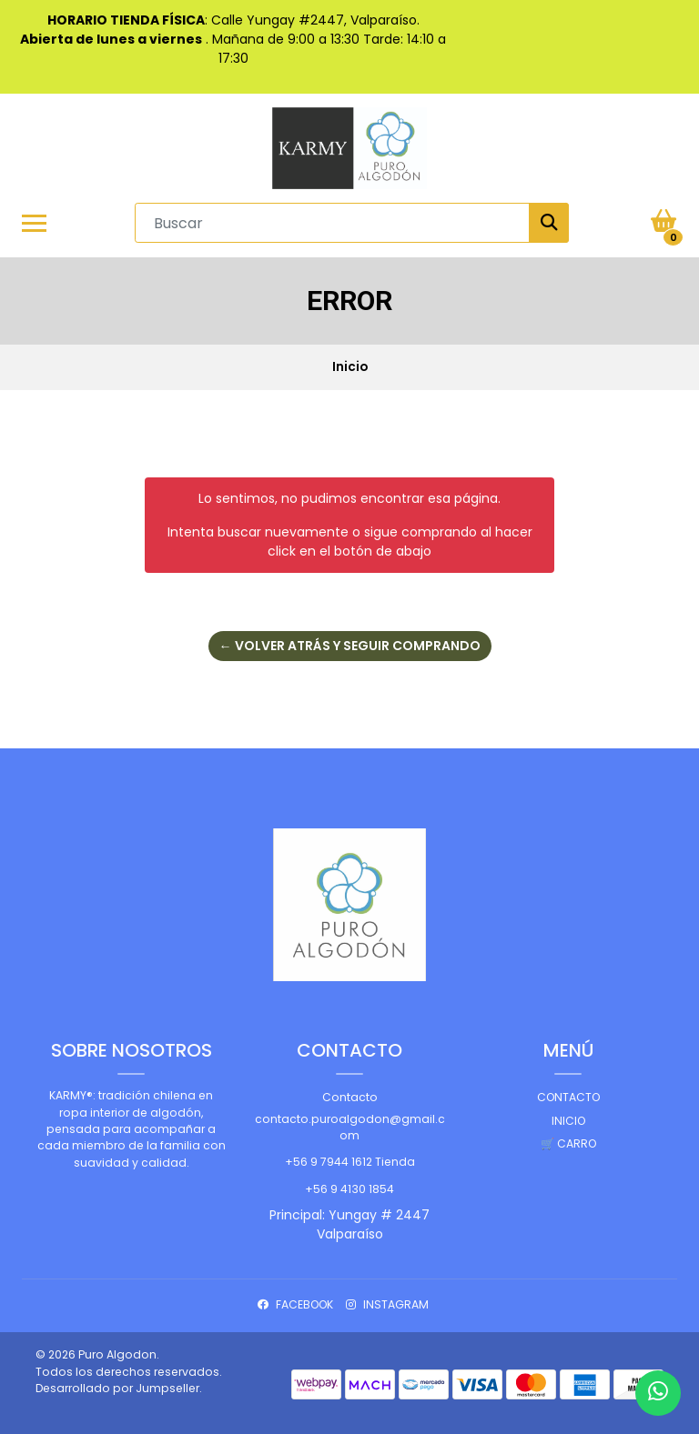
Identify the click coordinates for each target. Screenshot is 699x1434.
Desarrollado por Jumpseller (117, 1388)
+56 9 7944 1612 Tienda (350, 1161)
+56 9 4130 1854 (349, 1189)
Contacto (350, 1097)
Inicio (568, 1120)
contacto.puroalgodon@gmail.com (350, 1127)
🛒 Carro (568, 1143)
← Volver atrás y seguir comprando (350, 646)
